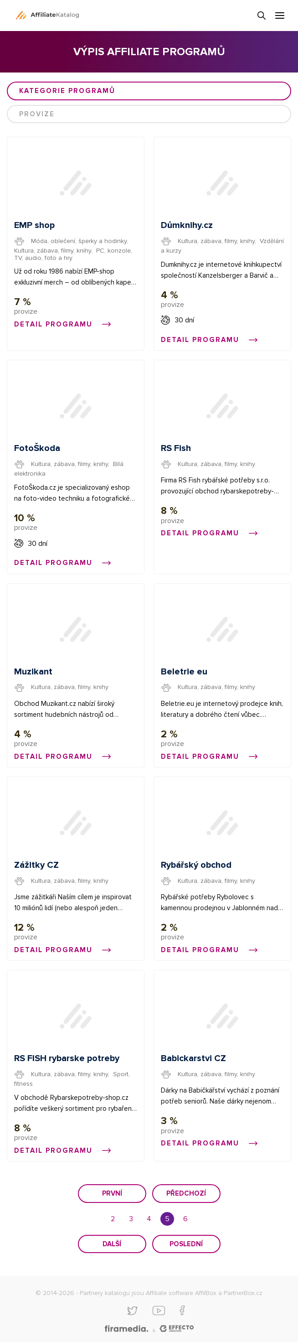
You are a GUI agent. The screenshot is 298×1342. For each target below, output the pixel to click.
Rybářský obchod (196, 865)
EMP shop (34, 225)
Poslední (186, 1244)
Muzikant (33, 671)
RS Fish (176, 448)
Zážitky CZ (36, 865)
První (112, 1193)
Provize (37, 114)
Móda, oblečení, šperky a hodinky (79, 241)
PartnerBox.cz (243, 1293)
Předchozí (186, 1193)
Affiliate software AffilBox (181, 1293)
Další (112, 1244)
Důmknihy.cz (187, 225)
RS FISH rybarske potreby (66, 1058)
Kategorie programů (67, 91)
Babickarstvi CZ (193, 1058)
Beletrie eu (184, 671)
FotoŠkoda (37, 448)
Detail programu (62, 324)
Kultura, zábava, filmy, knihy (52, 250)
